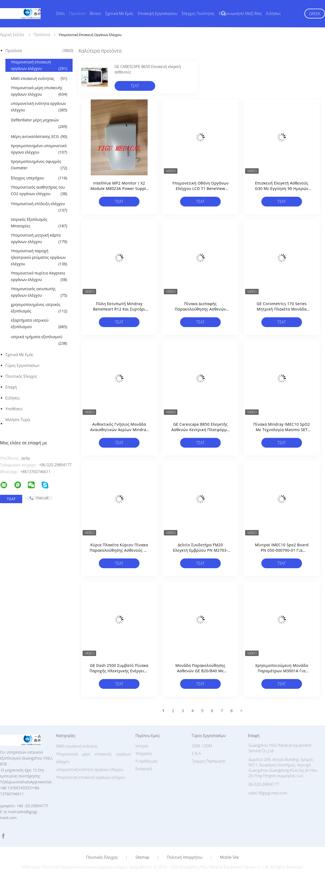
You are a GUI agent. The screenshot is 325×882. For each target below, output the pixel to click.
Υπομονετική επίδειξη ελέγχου (39, 207)
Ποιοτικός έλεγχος (21, 376)
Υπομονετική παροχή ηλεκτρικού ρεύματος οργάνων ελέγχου (39, 257)
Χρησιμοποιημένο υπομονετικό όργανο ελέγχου (39, 149)
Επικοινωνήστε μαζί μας (240, 13)
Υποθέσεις (14, 408)
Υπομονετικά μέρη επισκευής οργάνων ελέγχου (39, 91)
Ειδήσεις (273, 13)
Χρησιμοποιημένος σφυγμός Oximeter (39, 165)
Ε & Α (196, 753)
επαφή (11, 387)
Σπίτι (60, 13)
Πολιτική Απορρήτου (184, 857)
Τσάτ (135, 85)
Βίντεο (95, 13)
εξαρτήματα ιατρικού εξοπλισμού (39, 324)
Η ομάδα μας (146, 761)
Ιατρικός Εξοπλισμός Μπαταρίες (39, 223)
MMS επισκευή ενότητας (39, 78)
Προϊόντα (77, 13)
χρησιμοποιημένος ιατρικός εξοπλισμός (39, 308)
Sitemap (142, 857)
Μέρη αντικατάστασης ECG (39, 136)
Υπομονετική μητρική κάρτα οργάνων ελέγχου (39, 238)
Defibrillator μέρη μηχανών (39, 123)
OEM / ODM (202, 745)
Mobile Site (229, 857)
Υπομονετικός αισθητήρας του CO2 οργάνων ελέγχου (39, 191)
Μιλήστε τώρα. (18, 419)
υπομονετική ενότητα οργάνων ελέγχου (39, 107)
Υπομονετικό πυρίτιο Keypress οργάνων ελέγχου (39, 276)
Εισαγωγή (143, 768)
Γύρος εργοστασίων (22, 365)
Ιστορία (141, 745)
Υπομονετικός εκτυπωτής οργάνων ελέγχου (39, 292)
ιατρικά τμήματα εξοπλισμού (39, 340)
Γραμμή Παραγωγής (209, 761)
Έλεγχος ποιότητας (198, 13)
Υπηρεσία (143, 753)
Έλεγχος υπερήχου (39, 178)
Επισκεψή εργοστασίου (157, 13)
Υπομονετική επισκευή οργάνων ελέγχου (39, 65)
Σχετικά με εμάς (119, 13)
